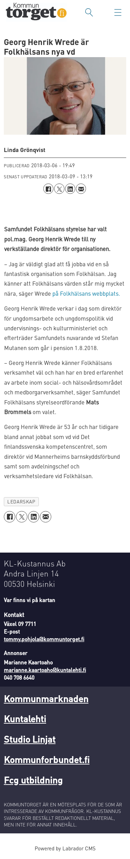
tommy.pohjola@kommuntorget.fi (44, 639)
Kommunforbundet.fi (46, 759)
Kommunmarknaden (46, 698)
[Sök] (89, 12)
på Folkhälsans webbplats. (86, 293)
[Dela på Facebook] (48, 189)
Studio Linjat (29, 739)
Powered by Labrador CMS (65, 848)
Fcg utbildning (33, 780)
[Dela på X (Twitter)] (59, 189)
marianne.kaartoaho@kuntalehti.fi (45, 669)
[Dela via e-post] (81, 189)
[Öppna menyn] (118, 12)
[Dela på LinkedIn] (70, 189)
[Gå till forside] (36, 12)
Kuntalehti (25, 718)
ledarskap (21, 501)
